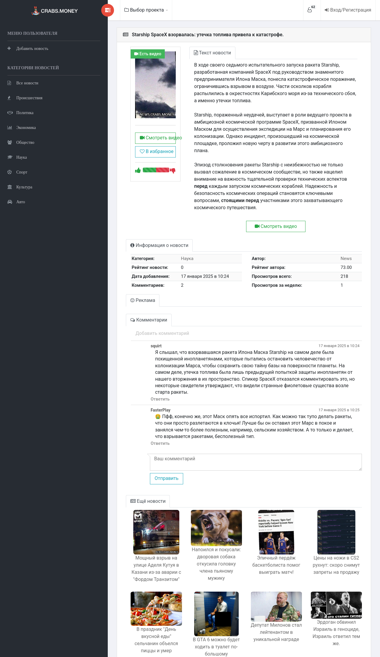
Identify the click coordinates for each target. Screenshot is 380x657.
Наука (17, 156)
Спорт (17, 171)
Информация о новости (135, 224)
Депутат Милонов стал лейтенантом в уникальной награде (266, 608)
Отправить (141, 450)
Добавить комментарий (137, 312)
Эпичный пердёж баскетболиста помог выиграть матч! (267, 537)
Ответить (135, 371)
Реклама (118, 279)
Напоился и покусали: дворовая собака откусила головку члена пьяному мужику (201, 536)
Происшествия (24, 97)
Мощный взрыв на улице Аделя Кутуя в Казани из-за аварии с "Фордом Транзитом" (135, 540)
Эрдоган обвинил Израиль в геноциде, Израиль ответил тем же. (333, 604)
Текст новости (194, 53)
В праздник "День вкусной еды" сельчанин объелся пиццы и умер (134, 612)
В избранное (134, 162)
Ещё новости (124, 473)
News (343, 237)
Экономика (21, 126)
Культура (19, 186)
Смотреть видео (136, 148)
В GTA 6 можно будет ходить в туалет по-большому (200, 618)
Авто (16, 201)
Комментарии (124, 298)
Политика (20, 111)
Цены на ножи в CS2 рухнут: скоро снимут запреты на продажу (333, 537)
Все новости (22, 82)
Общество (20, 141)
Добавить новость (27, 47)
